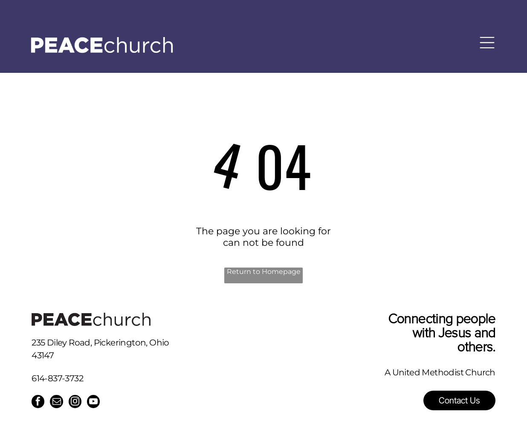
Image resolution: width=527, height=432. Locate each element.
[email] (57, 403)
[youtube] (96, 403)
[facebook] (38, 403)
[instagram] (77, 403)
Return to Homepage (264, 272)
